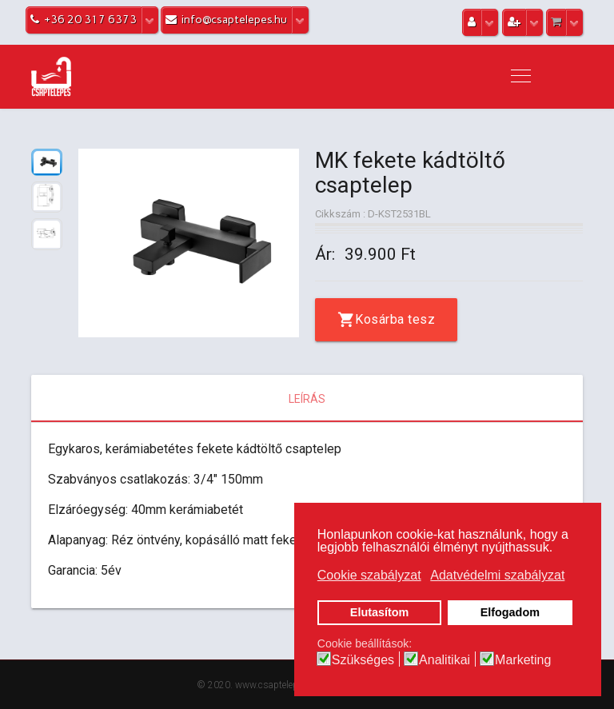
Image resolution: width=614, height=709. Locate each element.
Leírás (307, 398)
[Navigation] (521, 77)
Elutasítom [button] (379, 612)
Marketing (523, 660)
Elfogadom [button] (510, 612)
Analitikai (444, 660)
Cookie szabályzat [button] (369, 575)
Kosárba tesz (395, 319)
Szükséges (363, 660)
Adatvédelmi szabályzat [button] (497, 575)
